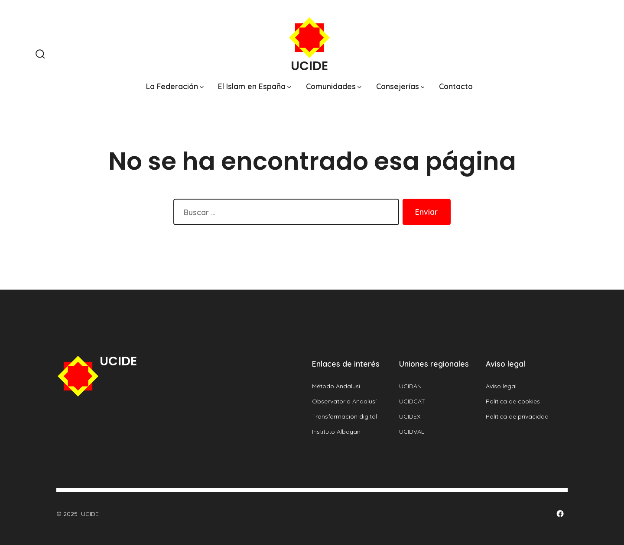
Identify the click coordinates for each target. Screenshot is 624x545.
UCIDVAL (411, 431)
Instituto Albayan (336, 431)
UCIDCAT (412, 401)
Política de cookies (513, 401)
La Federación (175, 86)
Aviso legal (501, 386)
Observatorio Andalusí (344, 401)
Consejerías (400, 86)
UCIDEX (410, 416)
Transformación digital (344, 416)
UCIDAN (410, 386)
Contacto (456, 86)
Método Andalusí (336, 386)
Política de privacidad (517, 416)
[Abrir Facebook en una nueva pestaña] (560, 513)
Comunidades (333, 86)
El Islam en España (254, 86)
